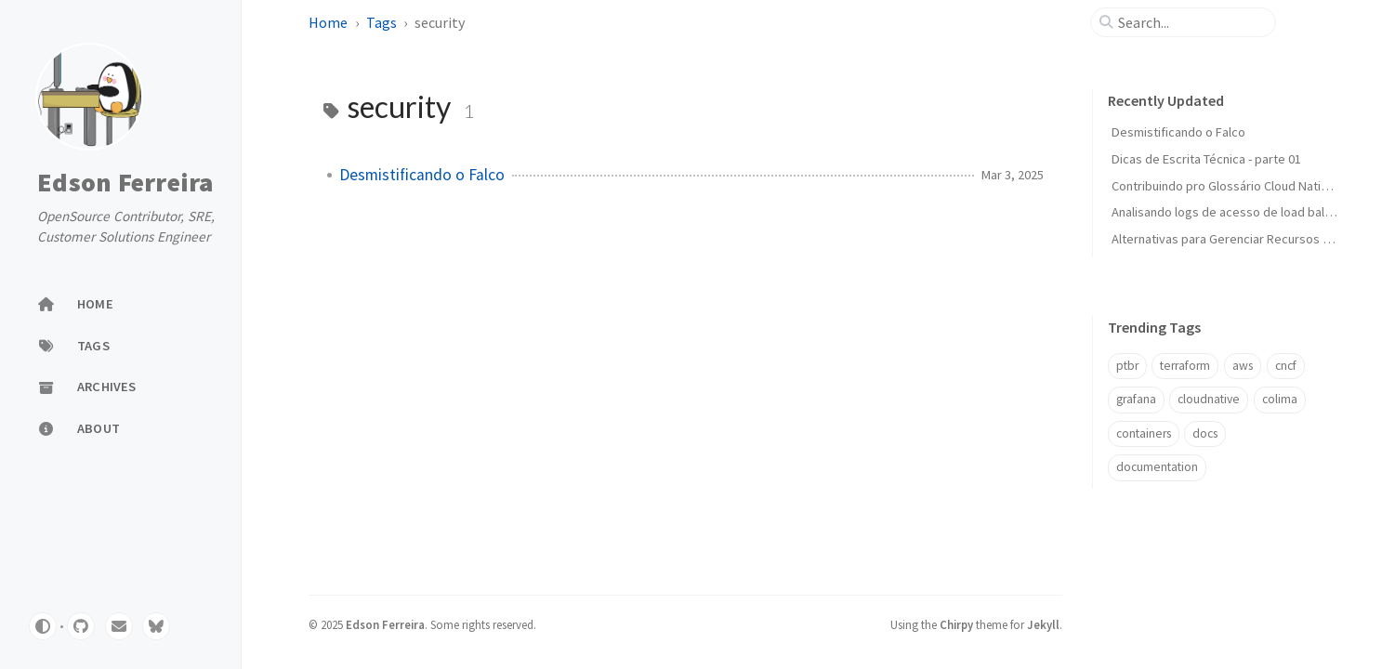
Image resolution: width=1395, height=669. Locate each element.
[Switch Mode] (43, 626)
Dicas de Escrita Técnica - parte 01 (1206, 159)
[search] (1190, 22)
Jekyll (1043, 624)
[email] (119, 626)
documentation (1157, 467)
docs (1204, 433)
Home (328, 22)
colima (1279, 399)
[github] (81, 626)
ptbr (1127, 366)
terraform (1185, 366)
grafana (1136, 399)
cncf (1285, 366)
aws (1242, 366)
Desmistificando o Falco (422, 174)
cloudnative (1209, 399)
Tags (381, 22)
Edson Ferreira (125, 183)
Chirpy (956, 624)
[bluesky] (156, 626)
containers (1143, 433)
